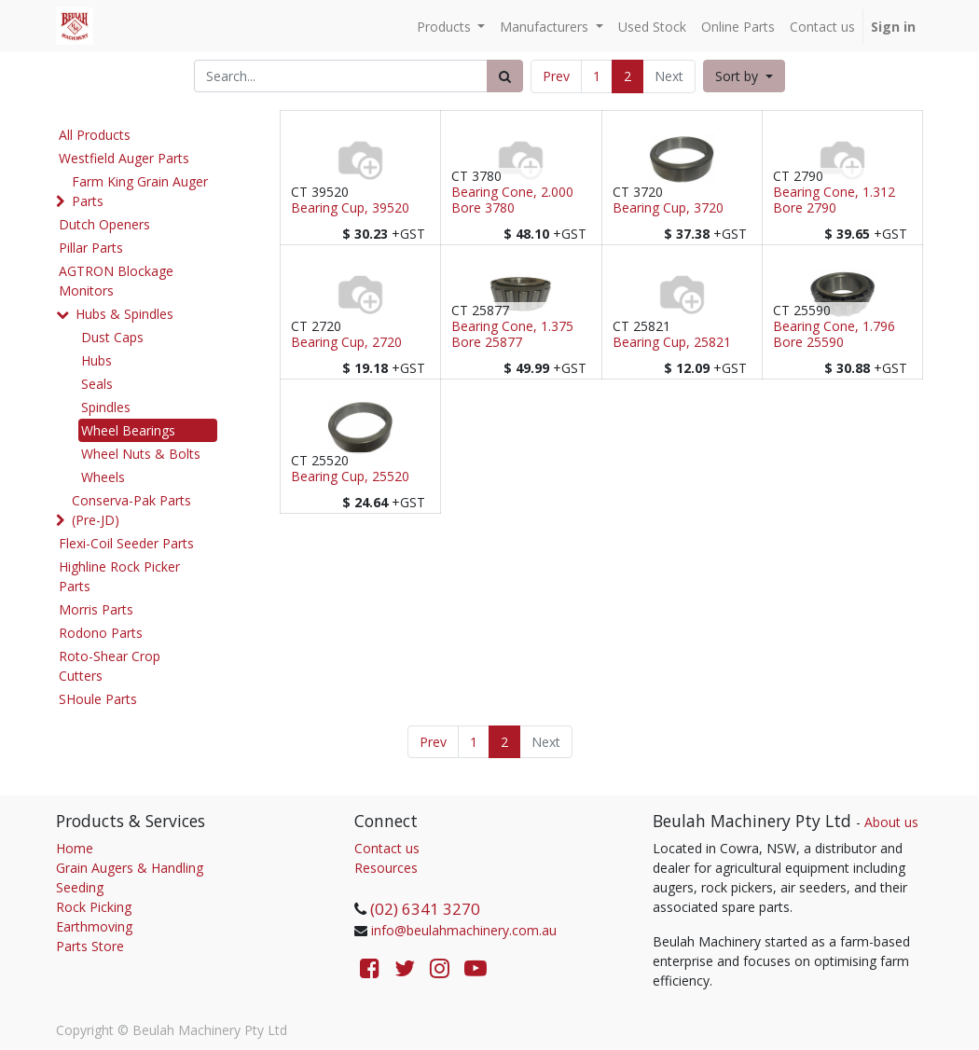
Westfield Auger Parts (124, 158)
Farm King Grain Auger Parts (140, 191)
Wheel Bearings (128, 430)
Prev (556, 76)
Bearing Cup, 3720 (668, 208)
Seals (97, 384)
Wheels (103, 477)
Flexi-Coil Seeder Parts (126, 543)
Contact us (387, 848)
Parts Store (90, 946)
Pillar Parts (91, 247)
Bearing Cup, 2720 (346, 343)
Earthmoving (94, 926)
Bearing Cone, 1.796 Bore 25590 (834, 335)
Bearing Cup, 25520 (350, 477)
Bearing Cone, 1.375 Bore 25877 (512, 335)
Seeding (79, 887)
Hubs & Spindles (124, 314)
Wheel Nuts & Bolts (140, 454)
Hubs (96, 360)
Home (74, 848)
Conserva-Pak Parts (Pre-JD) (131, 510)
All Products (95, 135)
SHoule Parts (98, 699)
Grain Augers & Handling (129, 868)
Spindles (106, 407)
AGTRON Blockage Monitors (116, 280)
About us (891, 822)
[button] (744, 76)
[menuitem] (652, 26)
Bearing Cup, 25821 (672, 343)
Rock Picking (93, 907)
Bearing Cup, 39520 (350, 208)
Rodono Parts (101, 633)
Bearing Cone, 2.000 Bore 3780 (512, 200)
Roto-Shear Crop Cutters (109, 665)
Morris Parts (96, 609)
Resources (386, 868)
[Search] (505, 76)
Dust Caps (112, 337)
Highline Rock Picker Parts (119, 576)
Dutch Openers (104, 224)
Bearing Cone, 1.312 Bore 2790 (834, 200)
